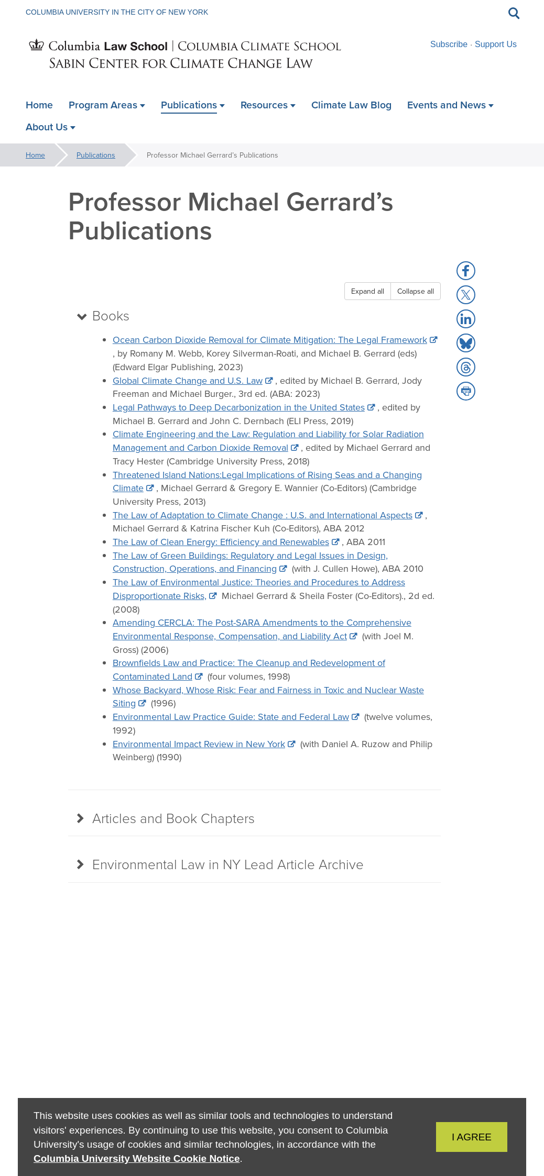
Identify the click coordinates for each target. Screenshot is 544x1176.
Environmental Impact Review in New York (199, 744)
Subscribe (448, 44)
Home (35, 155)
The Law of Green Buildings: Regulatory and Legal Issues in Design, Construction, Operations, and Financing (250, 562)
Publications (96, 155)
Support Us (496, 44)
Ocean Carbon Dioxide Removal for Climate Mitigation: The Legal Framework (270, 340)
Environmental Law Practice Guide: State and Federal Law (231, 717)
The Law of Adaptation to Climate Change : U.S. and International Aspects (262, 515)
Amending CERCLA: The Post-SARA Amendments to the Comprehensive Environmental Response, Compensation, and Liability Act (262, 630)
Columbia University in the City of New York (117, 12)
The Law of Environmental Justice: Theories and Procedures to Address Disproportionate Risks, (259, 589)
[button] (465, 270)
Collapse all (415, 291)
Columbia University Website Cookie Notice (137, 1158)
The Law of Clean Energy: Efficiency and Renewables (221, 542)
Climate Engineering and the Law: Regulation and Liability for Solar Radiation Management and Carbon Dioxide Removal (268, 441)
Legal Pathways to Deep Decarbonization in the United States (239, 407)
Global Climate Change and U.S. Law (187, 380)
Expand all (367, 291)
